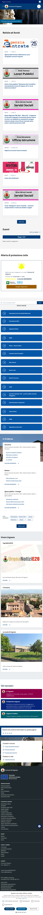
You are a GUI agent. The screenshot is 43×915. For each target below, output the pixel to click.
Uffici (2, 789)
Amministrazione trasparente (8, 889)
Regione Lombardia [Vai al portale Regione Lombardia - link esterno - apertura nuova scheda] (6, 2)
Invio (40, 303)
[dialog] (21, 903)
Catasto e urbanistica (6, 813)
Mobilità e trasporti (6, 822)
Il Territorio (4, 847)
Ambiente (3, 805)
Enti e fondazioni (5, 791)
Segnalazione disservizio (7, 886)
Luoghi (2, 856)
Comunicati (4, 838)
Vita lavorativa (4, 829)
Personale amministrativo (7, 795)
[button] (39, 826)
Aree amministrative (6, 787)
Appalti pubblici (5, 809)
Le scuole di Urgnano (6, 849)
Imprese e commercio (6, 820)
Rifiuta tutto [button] (33, 908)
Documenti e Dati (5, 796)
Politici (2, 793)
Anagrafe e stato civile (6, 807)
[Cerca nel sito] (39, 6)
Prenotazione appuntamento (8, 884)
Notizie (3, 836)
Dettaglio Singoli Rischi (21, 287)
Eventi (2, 854)
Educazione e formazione (7, 816)
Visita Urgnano (4, 852)
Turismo (3, 827)
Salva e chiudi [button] (9, 908)
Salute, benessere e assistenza (9, 823)
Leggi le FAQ (4, 882)
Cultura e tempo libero (6, 814)
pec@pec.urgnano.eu (8, 877)
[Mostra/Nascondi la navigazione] (3, 6)
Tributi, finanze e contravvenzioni (9, 825)
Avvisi (2, 840)
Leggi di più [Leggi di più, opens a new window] (24, 898)
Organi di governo (5, 786)
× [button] (41, 892)
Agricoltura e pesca (6, 804)
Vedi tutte (21, 222)
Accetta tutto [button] (21, 908)
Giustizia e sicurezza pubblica (8, 818)
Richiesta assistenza (6, 888)
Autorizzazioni (4, 811)
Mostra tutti (21, 526)
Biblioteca (3, 850)
